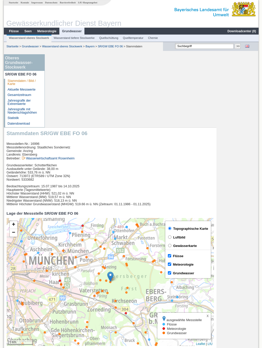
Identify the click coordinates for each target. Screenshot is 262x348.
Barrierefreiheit (67, 2)
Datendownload (18, 123)
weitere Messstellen (69, 312)
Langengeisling (63, 301)
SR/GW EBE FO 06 (110, 46)
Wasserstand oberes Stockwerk (29, 37)
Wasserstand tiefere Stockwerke (73, 37)
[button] (152, 203)
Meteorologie (46, 31)
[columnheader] (89, 284)
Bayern (89, 46)
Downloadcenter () (241, 31)
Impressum (36, 2)
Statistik (13, 118)
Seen (27, 31)
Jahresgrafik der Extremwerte (18, 102)
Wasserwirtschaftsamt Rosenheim (92, 85)
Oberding (59, 289)
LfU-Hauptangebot (87, 2)
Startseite (13, 2)
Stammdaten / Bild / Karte (21, 82)
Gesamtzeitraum (19, 95)
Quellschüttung (108, 37)
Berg (55, 295)
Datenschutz (51, 2)
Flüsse (13, 31)
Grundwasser (72, 31)
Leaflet (242, 271)
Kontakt (24, 2)
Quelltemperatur (133, 37)
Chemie (153, 37)
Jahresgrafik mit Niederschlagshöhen (22, 110)
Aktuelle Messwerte (21, 89)
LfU (252, 271)
